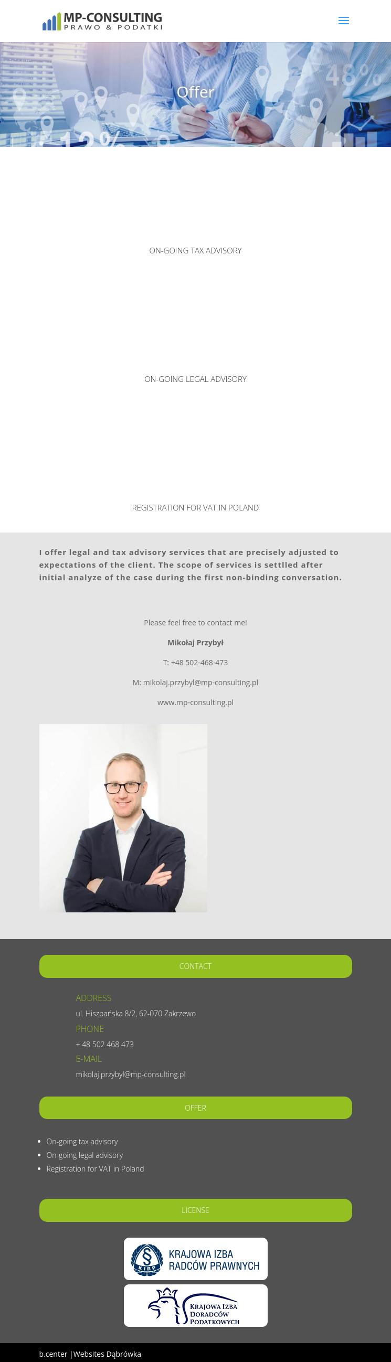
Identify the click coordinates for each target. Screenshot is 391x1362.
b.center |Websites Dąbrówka (90, 1354)
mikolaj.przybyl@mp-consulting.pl (131, 1074)
